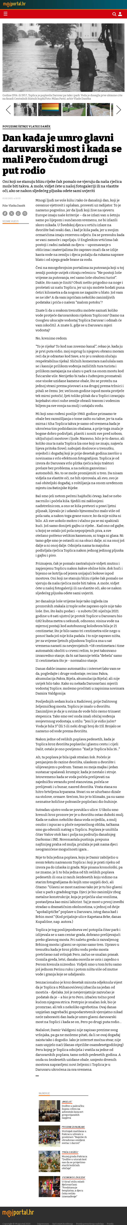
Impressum (43, 1224)
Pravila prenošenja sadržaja (90, 1224)
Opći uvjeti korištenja (62, 1224)
